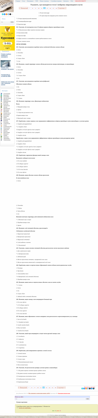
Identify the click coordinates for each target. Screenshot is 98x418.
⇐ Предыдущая (23, 8)
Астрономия (6, 93)
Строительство (7, 126)
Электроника (6, 140)
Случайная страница (56, 1)
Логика (5, 107)
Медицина (6, 110)
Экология (6, 137)
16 (56, 8)
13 (47, 8)
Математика (6, 108)
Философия (6, 132)
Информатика (7, 101)
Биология (6, 95)
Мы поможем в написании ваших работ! (39, 393)
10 (38, 8)
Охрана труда (7, 113)
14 (50, 8)
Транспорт (6, 129)
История (5, 102)
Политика (6, 116)
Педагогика (6, 114)
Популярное (30, 1)
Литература (6, 105)
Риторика (6, 122)
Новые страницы (44, 1)
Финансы (6, 134)
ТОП (36, 1)
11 (41, 8)
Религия (5, 120)
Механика (6, 111)
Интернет (6, 99)
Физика (5, 131)
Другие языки (7, 98)
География (6, 96)
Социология (6, 123)
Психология (6, 119)
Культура (5, 104)
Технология (6, 128)
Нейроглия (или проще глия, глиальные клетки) (7, 83)
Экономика (6, 138)
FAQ (72, 1)
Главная (18, 1)
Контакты (66, 1)
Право (5, 117)
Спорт (5, 125)
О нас (23, 1)
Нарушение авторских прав (64, 393)
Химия (5, 135)
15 (53, 8)
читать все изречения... (25, 408)
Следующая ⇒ (62, 8)
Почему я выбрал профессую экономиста (6, 55)
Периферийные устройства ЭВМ (5, 75)
